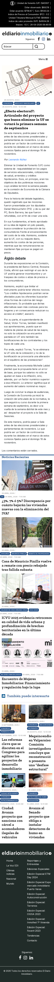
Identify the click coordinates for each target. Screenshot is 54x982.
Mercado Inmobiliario (25, 103)
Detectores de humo (37, 797)
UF (38, 103)
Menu (43, 59)
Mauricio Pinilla (19, 554)
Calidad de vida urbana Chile (14, 610)
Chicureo (5, 554)
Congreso (8, 103)
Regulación (33, 800)
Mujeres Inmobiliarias (11, 675)
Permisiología (7, 732)
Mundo (10, 883)
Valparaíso (33, 728)
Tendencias (33, 935)
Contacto (32, 940)
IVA (2, 497)
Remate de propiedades (39, 554)
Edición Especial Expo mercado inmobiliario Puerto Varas (39, 886)
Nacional (11, 878)
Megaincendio (46, 725)
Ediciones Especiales (38, 869)
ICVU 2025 (34, 610)
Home (9, 860)
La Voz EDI (12, 865)
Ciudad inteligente (9, 793)
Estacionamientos (9, 800)
